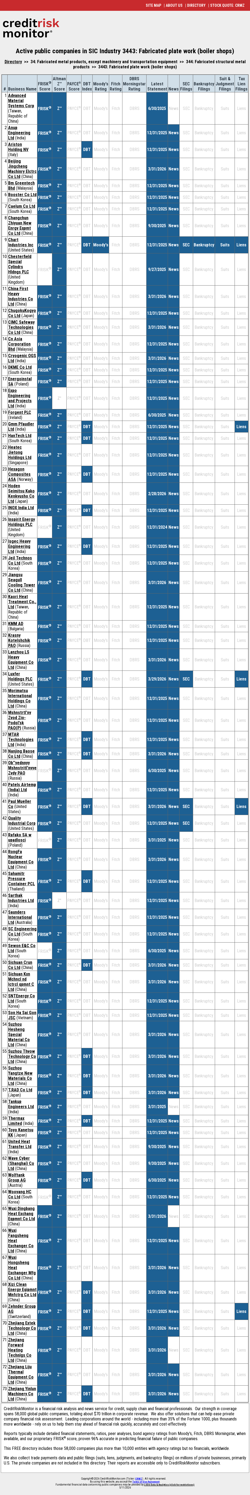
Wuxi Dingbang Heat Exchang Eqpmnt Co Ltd (21, 1213)
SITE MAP (153, 5)
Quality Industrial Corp (21, 821)
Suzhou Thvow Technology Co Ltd (22, 1056)
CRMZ (138, 1478)
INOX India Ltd (21, 507)
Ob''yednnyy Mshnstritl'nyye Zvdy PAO (22, 768)
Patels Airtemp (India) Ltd (22, 787)
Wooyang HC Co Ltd (19, 1194)
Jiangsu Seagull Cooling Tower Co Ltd (21, 582)
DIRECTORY (196, 5)
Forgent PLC (19, 412)
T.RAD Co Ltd (20, 1089)
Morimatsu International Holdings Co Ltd (20, 698)
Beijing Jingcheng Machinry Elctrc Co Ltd (22, 169)
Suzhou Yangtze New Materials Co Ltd (20, 1075)
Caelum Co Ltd (21, 206)
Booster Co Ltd (22, 194)
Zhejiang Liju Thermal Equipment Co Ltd (21, 1374)
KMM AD (15, 623)
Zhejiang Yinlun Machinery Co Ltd (22, 1394)
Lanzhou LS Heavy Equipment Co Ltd (21, 659)
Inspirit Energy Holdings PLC (21, 522)
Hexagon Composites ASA (19, 474)
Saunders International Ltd (20, 917)
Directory (13, 61)
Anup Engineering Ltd (19, 132)
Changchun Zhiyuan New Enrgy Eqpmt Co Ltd (19, 225)
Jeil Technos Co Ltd (20, 560)
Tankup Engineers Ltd (21, 1104)
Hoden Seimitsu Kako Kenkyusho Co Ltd (21, 493)
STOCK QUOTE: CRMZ (227, 5)
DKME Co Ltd (20, 367)
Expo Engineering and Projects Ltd (20, 398)
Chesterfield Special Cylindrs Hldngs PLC (19, 264)
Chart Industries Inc (20, 242)
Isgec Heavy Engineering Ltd (19, 546)
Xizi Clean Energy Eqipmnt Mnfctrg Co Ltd (22, 1289)
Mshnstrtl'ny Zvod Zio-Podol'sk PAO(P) (19, 720)
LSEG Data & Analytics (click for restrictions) (169, 1484)
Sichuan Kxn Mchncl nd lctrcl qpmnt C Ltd (21, 981)
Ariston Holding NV (18, 147)
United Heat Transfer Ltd (19, 1144)
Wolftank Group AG (17, 1177)
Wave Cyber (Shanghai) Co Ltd (21, 1163)
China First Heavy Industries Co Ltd (20, 296)
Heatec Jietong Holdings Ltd (19, 452)
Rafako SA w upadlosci (19, 837)
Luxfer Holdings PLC (20, 676)
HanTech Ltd (19, 435)
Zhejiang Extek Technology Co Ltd (22, 1328)
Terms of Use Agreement (146, 1481)
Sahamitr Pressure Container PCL (21, 878)
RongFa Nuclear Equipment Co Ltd (21, 859)
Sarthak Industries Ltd (21, 898)
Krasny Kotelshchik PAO (19, 640)
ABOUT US (174, 5)
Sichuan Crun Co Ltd (20, 965)
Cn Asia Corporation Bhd (19, 344)
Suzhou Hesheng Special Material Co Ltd (19, 1034)
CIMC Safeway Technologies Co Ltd (21, 327)
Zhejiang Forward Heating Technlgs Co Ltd (19, 1350)
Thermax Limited (16, 1121)
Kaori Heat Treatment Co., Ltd (22, 601)
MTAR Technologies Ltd (21, 739)
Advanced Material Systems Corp (21, 100)
